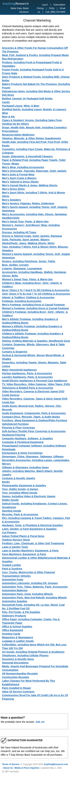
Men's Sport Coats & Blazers (19, 178)
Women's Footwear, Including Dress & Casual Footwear (35, 308)
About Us (8, 768)
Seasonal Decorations (15, 662)
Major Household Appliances (19, 369)
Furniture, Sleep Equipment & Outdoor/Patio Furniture (34, 420)
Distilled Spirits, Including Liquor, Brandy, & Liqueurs (34, 109)
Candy (6, 102)
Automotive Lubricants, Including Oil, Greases (30, 583)
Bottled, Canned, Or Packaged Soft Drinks (27, 98)
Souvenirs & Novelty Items (18, 659)
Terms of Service (10, 764)
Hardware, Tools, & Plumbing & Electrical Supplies (32, 525)
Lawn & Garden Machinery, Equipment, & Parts (30, 550)
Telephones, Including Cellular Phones (25, 655)
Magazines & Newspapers (17, 637)
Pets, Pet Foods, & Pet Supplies (21, 612)
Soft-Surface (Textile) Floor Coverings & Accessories (34, 431)
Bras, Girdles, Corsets (15, 264)
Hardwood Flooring (13, 434)
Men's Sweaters (11, 199)
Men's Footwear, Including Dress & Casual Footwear (33, 304)
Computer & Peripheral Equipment (23, 442)
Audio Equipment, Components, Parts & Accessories (34, 413)
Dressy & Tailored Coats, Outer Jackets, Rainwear (32, 236)
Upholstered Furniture (15, 424)
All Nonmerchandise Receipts (20, 673)
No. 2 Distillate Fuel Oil (16, 608)
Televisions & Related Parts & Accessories (27, 387)
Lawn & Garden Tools (15, 547)
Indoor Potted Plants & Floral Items (23, 536)
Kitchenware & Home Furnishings (22, 452)
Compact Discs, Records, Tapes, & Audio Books (31, 416)
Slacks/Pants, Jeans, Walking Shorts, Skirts (28, 243)
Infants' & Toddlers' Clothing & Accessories (28, 297)
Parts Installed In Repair (16, 688)
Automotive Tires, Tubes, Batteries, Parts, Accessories (35, 586)
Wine (5, 113)
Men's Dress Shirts (13, 189)
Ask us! (40, 721)
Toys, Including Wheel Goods (19, 492)
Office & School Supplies (17, 626)
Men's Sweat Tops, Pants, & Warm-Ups (25, 221)
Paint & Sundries (12, 568)
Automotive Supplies (14, 601)
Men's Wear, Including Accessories (23, 167)
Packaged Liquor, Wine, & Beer (20, 105)
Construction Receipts (15, 677)
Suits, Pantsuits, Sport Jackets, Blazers (26, 239)
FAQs (51, 8)
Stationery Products (14, 615)
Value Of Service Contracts (18, 691)
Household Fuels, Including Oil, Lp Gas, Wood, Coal (33, 604)
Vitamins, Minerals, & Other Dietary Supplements (31, 138)
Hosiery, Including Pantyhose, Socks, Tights (28, 261)
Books (6, 481)
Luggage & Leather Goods (18, 641)
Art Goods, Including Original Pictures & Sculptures (33, 651)
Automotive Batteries (15, 590)
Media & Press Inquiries (27, 768)
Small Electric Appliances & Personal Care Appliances (34, 380)
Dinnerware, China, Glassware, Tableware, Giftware (33, 456)
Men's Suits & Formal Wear (18, 174)
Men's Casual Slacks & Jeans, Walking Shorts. (30, 185)
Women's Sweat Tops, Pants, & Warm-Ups (27, 279)
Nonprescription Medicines (18, 134)
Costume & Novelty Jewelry (18, 478)
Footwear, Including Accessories (21, 301)
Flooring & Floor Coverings (18, 427)
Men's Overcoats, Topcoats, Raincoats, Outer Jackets (34, 170)
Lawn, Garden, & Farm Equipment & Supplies (29, 528)
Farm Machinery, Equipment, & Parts (24, 554)
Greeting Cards (11, 633)
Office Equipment (12, 630)
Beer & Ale (8, 116)
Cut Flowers (9, 532)
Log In (45, 4)
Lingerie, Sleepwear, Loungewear (22, 268)
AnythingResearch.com (56, 764)
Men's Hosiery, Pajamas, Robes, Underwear (28, 203)
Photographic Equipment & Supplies (24, 485)
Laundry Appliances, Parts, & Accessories (27, 377)
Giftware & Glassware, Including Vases (25, 467)
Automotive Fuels (12, 579)
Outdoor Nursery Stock (16, 539)
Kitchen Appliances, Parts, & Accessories (27, 373)
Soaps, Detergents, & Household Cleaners (27, 156)
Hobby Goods (10, 500)
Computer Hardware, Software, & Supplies (27, 438)
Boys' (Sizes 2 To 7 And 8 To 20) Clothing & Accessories (35, 290)
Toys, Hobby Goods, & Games (20, 489)
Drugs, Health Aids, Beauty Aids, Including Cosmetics (34, 127)
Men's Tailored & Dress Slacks (20, 181)
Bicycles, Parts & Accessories (20, 514)
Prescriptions (10, 131)
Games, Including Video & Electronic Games (28, 496)
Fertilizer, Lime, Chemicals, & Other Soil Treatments (33, 543)
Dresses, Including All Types (19, 232)
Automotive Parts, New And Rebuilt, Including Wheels (34, 597)
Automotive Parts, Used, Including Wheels (27, 594)
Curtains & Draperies (14, 351)
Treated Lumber (11, 565)
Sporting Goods (11, 510)
